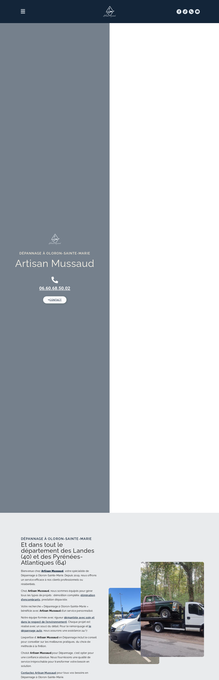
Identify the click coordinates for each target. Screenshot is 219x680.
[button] (54, 11)
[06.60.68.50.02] (54, 280)
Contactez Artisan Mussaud (38, 672)
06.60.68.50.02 (54, 288)
